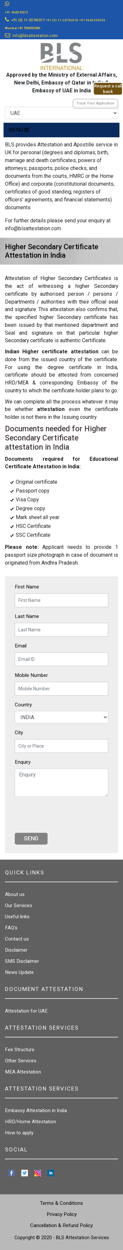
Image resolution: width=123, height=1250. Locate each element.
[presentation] (64, 815)
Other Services (20, 1061)
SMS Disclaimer (22, 961)
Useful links (17, 917)
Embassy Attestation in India (36, 1110)
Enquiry (23, 762)
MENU (19, 130)
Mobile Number (31, 675)
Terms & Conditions (61, 1203)
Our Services (18, 905)
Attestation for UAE (26, 1011)
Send (31, 838)
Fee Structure (19, 1050)
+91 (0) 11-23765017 (28, 20)
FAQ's (11, 928)
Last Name (27, 616)
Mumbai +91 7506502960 (22, 28)
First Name (27, 587)
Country (23, 705)
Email (21, 646)
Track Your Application (95, 103)
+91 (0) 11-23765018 (62, 20)
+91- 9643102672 (16, 12)
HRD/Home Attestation (30, 1122)
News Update (19, 972)
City (19, 733)
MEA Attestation (23, 1072)
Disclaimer (16, 950)
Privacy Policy (62, 1214)
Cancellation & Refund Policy (61, 1225)
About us (15, 894)
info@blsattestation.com (35, 35)
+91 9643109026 (92, 20)
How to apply (19, 1133)
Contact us (17, 939)
